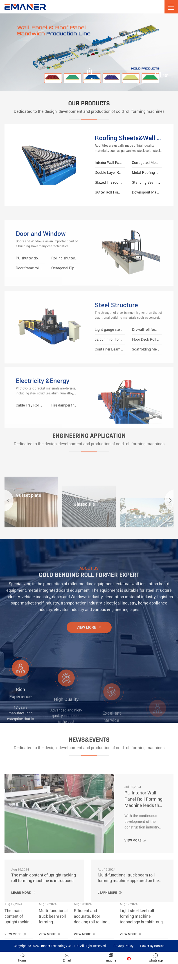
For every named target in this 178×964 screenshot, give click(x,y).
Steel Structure (116, 340)
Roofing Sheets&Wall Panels (128, 138)
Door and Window (41, 266)
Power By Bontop (152, 946)
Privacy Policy (123, 946)
